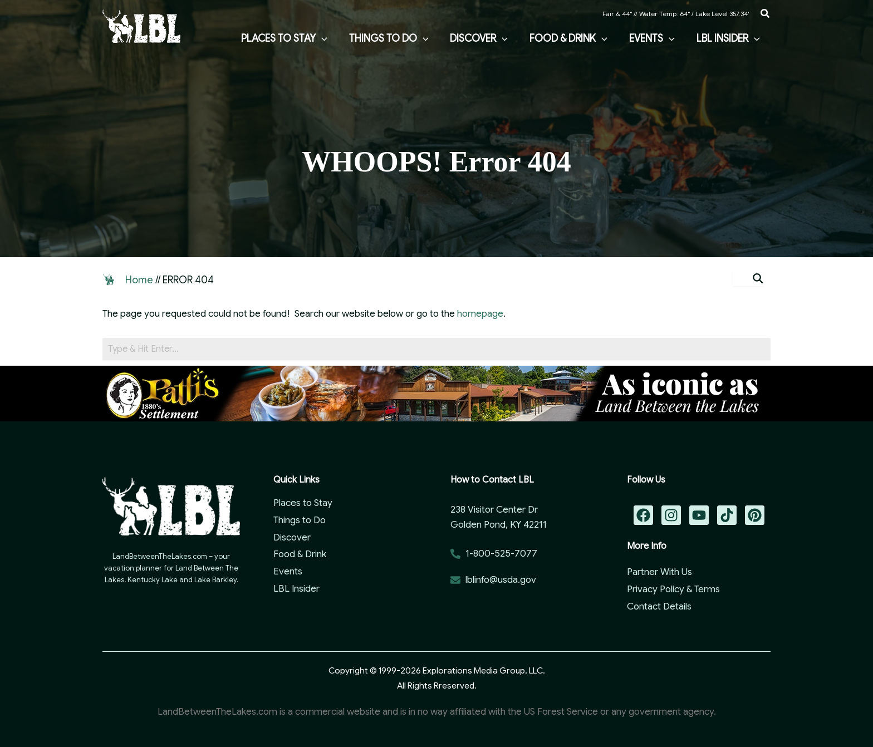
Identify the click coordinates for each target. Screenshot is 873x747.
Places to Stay (302, 503)
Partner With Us (659, 572)
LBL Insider (296, 588)
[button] (766, 14)
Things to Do (299, 520)
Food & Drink (299, 554)
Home (139, 280)
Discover (292, 537)
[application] (330, 38)
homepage (480, 314)
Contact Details (659, 606)
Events (287, 571)
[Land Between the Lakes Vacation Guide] (141, 25)
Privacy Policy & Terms (673, 589)
